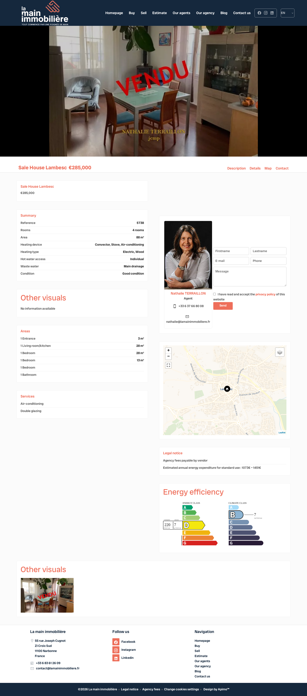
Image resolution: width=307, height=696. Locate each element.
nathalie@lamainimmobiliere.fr (188, 322)
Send (223, 306)
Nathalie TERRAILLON (188, 293)
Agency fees (151, 689)
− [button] (168, 357)
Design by (216, 689)
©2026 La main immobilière (97, 689)
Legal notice (129, 689)
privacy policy (265, 294)
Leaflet (282, 432)
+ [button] (168, 351)
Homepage (45, 13)
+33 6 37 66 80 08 (191, 306)
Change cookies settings (181, 689)
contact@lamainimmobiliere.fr (57, 668)
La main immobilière (48, 631)
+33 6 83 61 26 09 (48, 663)
